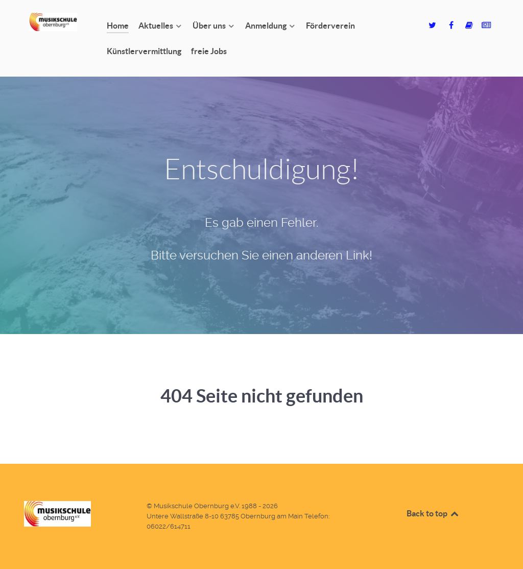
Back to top (433, 513)
